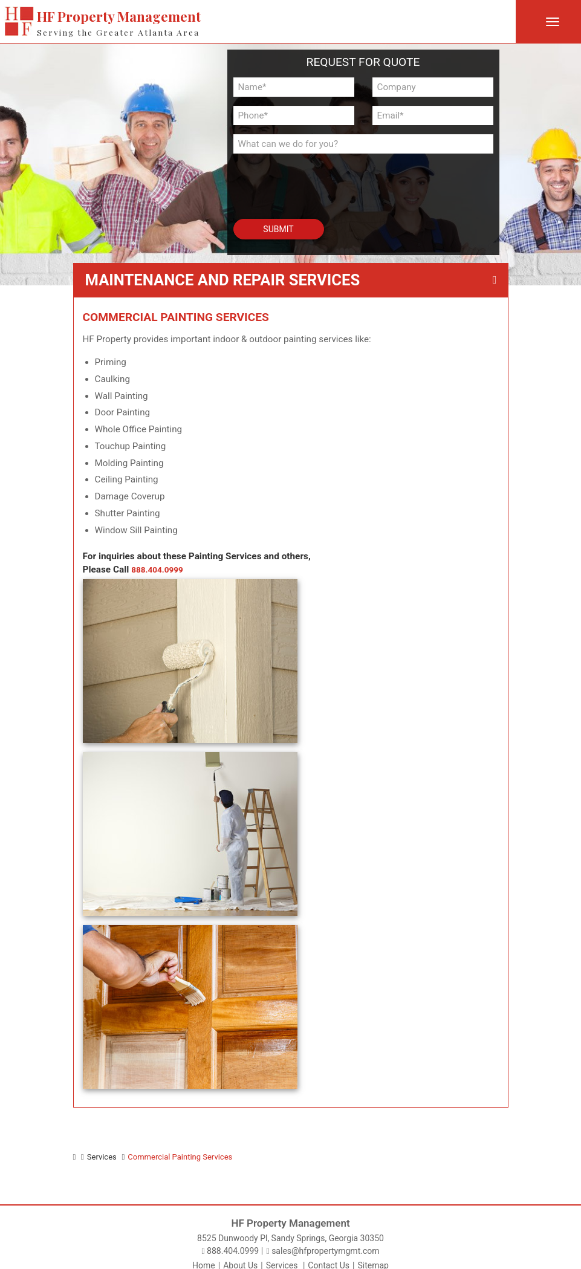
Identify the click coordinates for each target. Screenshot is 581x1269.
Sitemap (372, 1259)
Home (203, 1259)
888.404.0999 (160, 569)
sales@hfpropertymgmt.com (323, 1244)
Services (282, 1259)
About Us (240, 1259)
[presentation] (302, 180)
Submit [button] (278, 229)
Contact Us (328, 1259)
